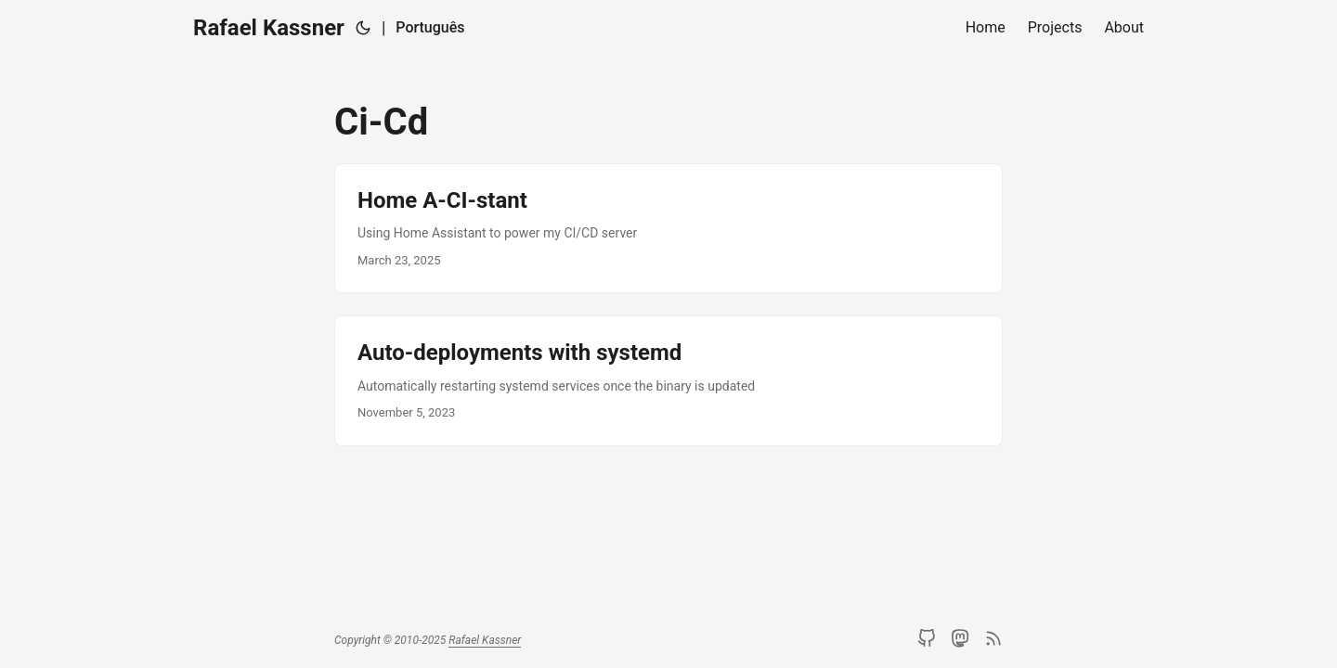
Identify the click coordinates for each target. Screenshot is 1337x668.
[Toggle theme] (363, 28)
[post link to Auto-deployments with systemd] (668, 380)
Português (430, 27)
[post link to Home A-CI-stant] (668, 228)
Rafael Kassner (268, 28)
